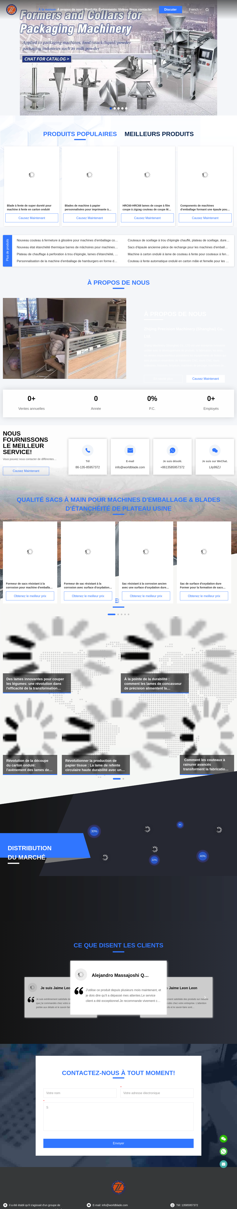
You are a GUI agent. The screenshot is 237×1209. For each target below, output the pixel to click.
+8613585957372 (172, 467)
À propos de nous (70, 9)
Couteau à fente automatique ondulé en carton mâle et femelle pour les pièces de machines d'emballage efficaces (178, 261)
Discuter (170, 9)
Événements (108, 9)
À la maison (47, 9)
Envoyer (118, 1143)
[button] (31, 999)
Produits (91, 9)
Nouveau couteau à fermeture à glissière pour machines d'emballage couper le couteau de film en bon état (67, 240)
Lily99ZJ (215, 467)
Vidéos (123, 9)
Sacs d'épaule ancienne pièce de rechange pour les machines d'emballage (178, 247)
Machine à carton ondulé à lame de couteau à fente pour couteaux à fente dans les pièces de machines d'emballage (178, 254)
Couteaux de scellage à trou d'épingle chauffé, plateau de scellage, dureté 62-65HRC (178, 240)
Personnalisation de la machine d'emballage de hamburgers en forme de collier (67, 261)
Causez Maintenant (31, 218)
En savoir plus (163, 378)
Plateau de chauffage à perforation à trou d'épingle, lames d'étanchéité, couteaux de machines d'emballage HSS (67, 254)
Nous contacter (140, 9)
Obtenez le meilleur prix (30, 596)
